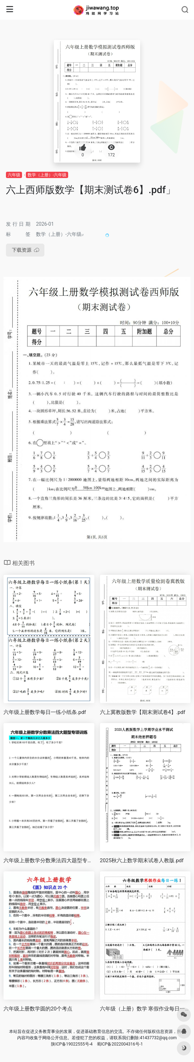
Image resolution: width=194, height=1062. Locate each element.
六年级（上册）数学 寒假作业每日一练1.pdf (145, 1009)
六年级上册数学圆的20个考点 (37, 1009)
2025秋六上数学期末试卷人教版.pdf (142, 860)
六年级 (14, 174)
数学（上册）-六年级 (47, 174)
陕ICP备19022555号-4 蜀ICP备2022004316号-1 (97, 1044)
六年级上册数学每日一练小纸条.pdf (44, 712)
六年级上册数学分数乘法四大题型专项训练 (48, 860)
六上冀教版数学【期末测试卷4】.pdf (142, 712)
